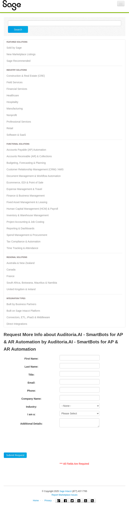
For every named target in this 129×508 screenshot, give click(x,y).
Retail (10, 128)
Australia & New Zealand (21, 263)
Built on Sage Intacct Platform (23, 310)
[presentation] (31, 441)
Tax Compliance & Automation (24, 241)
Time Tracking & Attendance (22, 248)
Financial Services (17, 88)
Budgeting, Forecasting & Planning (26, 162)
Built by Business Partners (21, 304)
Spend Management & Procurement (27, 235)
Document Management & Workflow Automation (34, 175)
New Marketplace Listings (21, 54)
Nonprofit (12, 115)
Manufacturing (15, 108)
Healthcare (13, 95)
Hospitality (12, 102)
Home (36, 500)
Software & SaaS (16, 134)
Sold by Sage (14, 47)
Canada (11, 269)
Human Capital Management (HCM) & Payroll (32, 208)
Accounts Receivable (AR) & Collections (29, 156)
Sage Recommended (19, 60)
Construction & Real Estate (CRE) (26, 75)
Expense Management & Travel (24, 189)
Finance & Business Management (26, 195)
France (11, 276)
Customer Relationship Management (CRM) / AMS (35, 169)
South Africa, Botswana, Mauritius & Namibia (32, 282)
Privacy (48, 500)
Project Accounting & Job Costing (25, 221)
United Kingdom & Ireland (21, 289)
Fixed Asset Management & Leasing (27, 202)
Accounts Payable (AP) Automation (26, 149)
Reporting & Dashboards (20, 228)
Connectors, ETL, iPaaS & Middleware (28, 317)
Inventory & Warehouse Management (28, 215)
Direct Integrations (17, 323)
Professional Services (19, 121)
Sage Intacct (65, 491)
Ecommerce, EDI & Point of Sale (25, 182)
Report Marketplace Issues (65, 495)
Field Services (15, 82)
